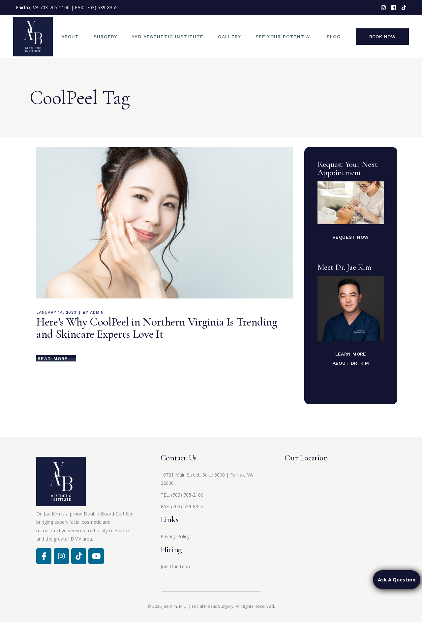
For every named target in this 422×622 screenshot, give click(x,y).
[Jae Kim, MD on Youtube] (96, 556)
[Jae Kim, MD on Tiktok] (78, 556)
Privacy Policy (175, 536)
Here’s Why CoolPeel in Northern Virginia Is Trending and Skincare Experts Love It (156, 328)
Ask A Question (396, 579)
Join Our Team (176, 566)
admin (97, 312)
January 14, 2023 (56, 312)
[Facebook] (43, 556)
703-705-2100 (55, 7)
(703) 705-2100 (187, 495)
